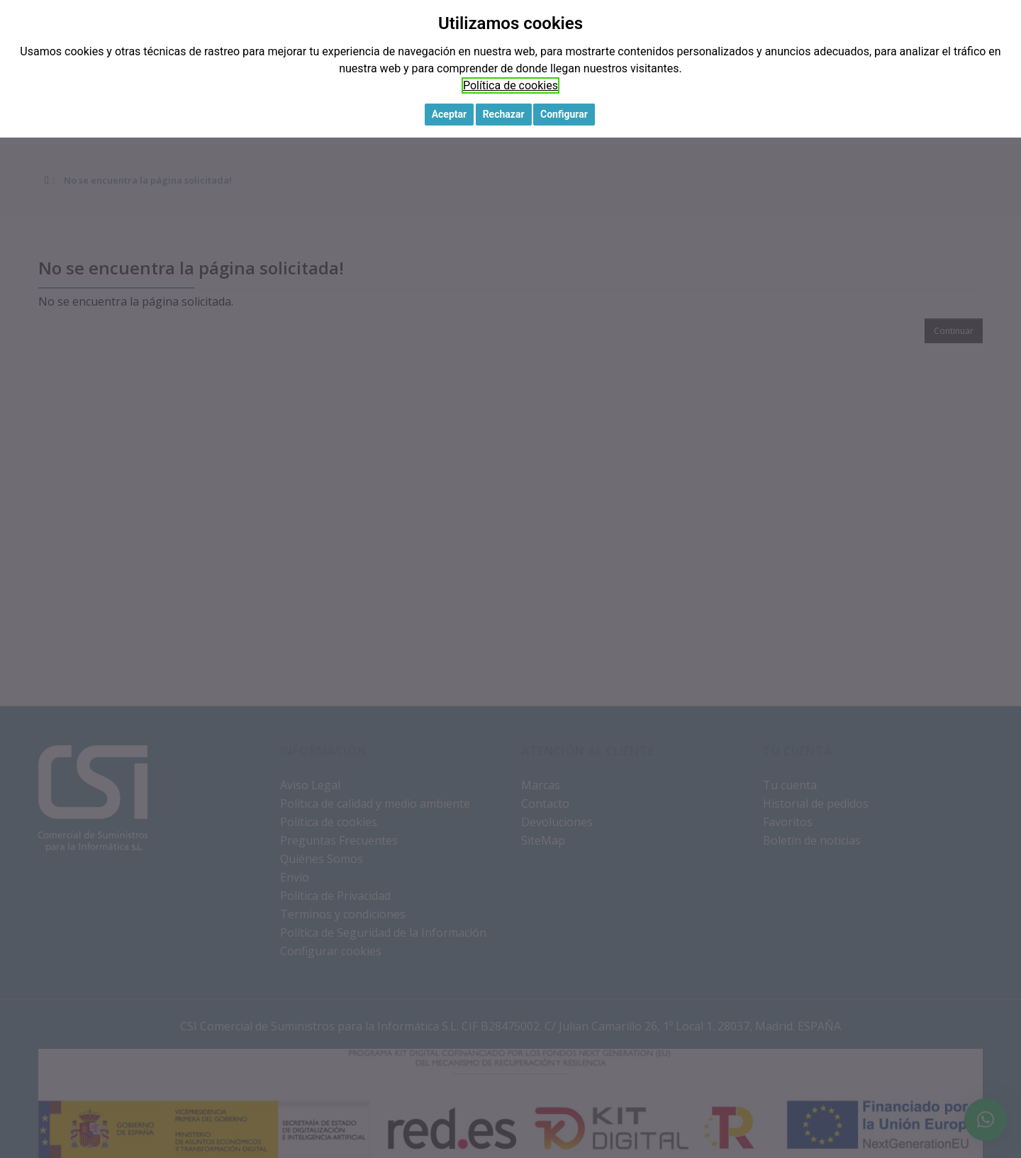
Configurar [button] (564, 114)
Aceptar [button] (449, 114)
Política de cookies (510, 85)
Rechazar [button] (504, 114)
